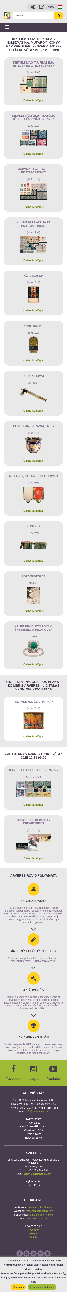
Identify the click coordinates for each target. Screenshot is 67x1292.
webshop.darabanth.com (39, 1211)
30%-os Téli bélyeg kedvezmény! (33, 770)
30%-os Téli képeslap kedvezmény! (33, 822)
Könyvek (33, 526)
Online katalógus (33, 100)
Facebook (33, 1229)
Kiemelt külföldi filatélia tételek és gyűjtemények (33, 117)
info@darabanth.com (37, 1111)
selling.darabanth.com (40, 1214)
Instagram (33, 1233)
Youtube (33, 1237)
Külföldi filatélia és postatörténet (33, 224)
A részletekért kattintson (41, 1287)
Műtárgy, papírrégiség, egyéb (33, 476)
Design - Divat (33, 376)
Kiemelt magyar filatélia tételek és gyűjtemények (34, 64)
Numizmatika (34, 325)
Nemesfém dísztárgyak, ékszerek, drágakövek (33, 628)
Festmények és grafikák (33, 701)
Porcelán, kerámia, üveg (33, 426)
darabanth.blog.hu (37, 1218)
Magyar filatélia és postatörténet (34, 171)
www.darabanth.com (40, 1207)
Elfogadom (18, 1287)
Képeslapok (33, 275)
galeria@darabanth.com (37, 1173)
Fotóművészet (33, 576)
